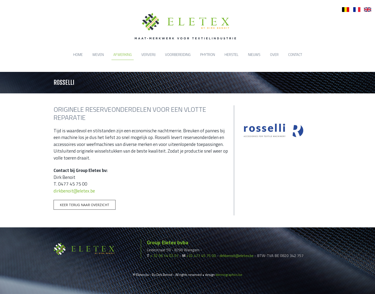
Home (78, 54)
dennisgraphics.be (228, 274)
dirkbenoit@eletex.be (74, 190)
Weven (98, 54)
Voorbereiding (178, 54)
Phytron (207, 54)
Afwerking (122, 54)
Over (274, 54)
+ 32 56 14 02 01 (164, 255)
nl (343, 9)
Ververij (148, 54)
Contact (295, 54)
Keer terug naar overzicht (84, 205)
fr (354, 9)
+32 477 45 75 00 (201, 255)
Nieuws (254, 54)
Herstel (231, 54)
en (366, 9)
